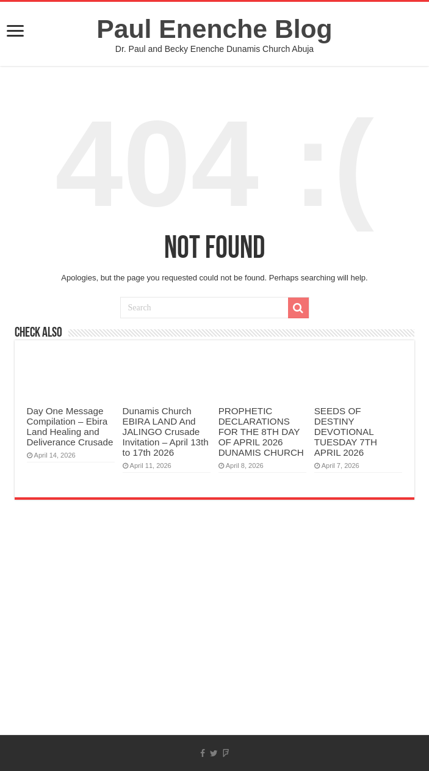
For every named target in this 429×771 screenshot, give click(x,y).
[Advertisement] (214, 637)
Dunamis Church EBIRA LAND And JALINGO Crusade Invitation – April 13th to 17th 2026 (166, 432)
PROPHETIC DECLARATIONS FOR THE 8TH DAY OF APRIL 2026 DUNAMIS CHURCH (261, 432)
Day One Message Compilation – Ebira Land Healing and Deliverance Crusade (70, 426)
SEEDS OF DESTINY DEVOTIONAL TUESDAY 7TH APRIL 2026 (345, 432)
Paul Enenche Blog (214, 28)
